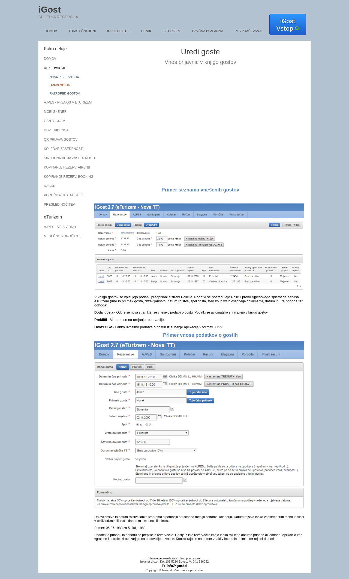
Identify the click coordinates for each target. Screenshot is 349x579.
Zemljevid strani (189, 558)
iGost (49, 9)
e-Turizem (171, 31)
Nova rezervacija (64, 77)
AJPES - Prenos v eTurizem (66, 102)
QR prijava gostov (60, 139)
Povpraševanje (249, 31)
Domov (51, 31)
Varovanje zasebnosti (163, 558)
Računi (50, 186)
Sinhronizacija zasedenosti (66, 158)
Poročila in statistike (64, 195)
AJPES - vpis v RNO (60, 227)
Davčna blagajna (207, 31)
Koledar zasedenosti (63, 149)
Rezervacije (55, 68)
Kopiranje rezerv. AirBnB (66, 167)
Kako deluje (118, 31)
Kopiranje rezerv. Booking (66, 177)
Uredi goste (60, 85)
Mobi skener (55, 112)
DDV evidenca (56, 130)
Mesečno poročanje (63, 236)
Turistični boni (82, 31)
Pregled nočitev (59, 204)
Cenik (146, 31)
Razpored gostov (65, 93)
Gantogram (54, 121)
